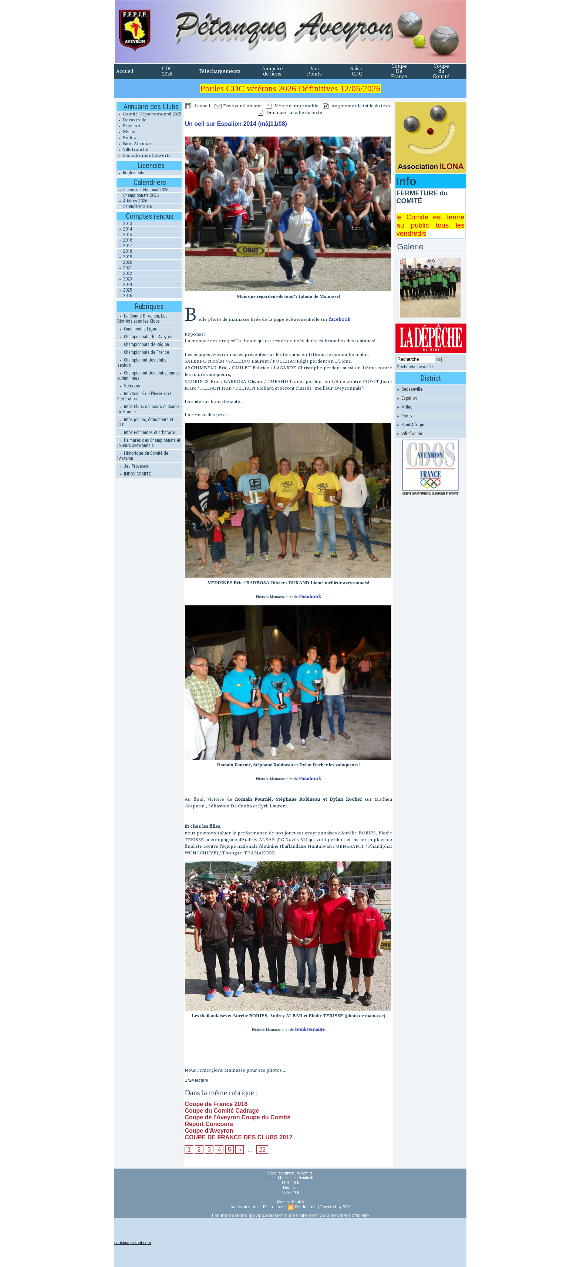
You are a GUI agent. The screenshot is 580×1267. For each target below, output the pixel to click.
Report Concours (209, 1124)
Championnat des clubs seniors (141, 362)
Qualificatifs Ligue (137, 329)
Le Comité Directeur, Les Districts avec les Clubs (142, 318)
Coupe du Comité (441, 71)
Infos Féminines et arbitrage (146, 432)
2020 (124, 262)
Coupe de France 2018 (216, 1104)
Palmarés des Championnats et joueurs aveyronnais (148, 443)
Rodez (126, 138)
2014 (124, 229)
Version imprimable (292, 106)
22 (262, 1149)
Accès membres (244, 1207)
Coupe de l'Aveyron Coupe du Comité (237, 1117)
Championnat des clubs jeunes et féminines (148, 375)
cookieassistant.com (132, 1242)
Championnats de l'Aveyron (144, 336)
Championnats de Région (143, 344)
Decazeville (131, 120)
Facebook (310, 596)
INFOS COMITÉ (134, 474)
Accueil (125, 71)
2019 (124, 256)
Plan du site (273, 1207)
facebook (339, 319)
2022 (124, 273)
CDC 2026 (167, 71)
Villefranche (132, 149)
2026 (124, 295)
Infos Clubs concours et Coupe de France (148, 409)
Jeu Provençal (133, 466)
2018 (124, 251)
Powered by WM (335, 1207)
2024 (124, 284)
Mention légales (290, 1202)
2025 (124, 290)
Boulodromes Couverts (143, 155)
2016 (124, 240)
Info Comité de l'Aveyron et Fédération (144, 396)
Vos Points (314, 71)
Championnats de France (143, 352)
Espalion (128, 126)
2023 (124, 279)
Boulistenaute (310, 1029)
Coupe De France (399, 71)
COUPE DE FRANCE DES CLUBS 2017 (239, 1137)
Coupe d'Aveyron (209, 1130)
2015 (124, 234)
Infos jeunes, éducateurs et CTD (145, 422)
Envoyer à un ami (238, 106)
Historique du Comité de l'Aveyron (142, 456)
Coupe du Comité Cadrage (222, 1111)
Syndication (306, 1207)
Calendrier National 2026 (142, 189)
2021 (124, 267)
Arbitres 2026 (132, 201)
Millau (125, 132)
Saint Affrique (133, 144)
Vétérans (128, 386)
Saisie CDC (357, 71)
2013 (124, 223)
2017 (124, 245)
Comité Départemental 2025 (148, 114)
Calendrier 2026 (134, 206)
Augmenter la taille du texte (357, 106)
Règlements (130, 172)
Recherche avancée (415, 366)
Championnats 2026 (138, 195)
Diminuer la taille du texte (290, 112)
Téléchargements (219, 71)
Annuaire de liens (272, 71)
